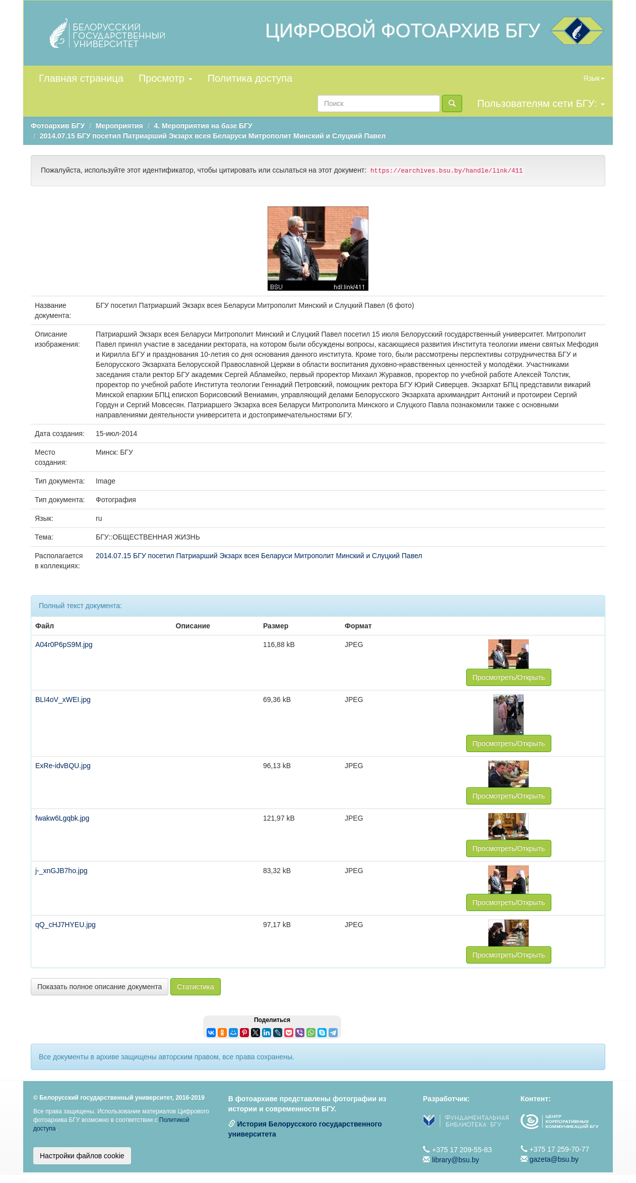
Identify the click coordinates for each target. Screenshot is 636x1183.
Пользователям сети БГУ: (541, 103)
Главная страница (81, 78)
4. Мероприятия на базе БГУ (203, 126)
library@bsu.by (455, 1160)
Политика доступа (250, 78)
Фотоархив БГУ (58, 126)
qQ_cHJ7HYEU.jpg (65, 925)
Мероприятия (119, 126)
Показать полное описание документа (99, 987)
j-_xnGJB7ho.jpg (61, 871)
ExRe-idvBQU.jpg (63, 766)
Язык (594, 78)
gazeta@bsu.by (554, 1159)
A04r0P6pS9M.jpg (64, 644)
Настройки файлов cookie (82, 1156)
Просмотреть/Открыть (509, 677)
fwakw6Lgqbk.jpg (62, 818)
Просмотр (166, 78)
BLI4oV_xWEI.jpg (63, 699)
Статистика (195, 987)
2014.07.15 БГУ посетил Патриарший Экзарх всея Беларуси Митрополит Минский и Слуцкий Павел (213, 136)
